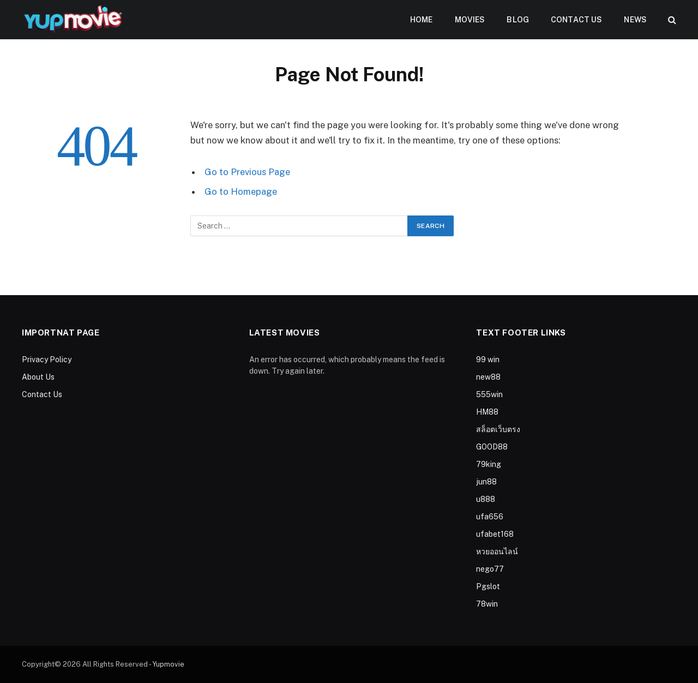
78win (487, 604)
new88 (488, 377)
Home (421, 19)
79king (488, 464)
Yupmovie (168, 664)
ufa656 (489, 516)
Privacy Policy (46, 359)
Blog (518, 19)
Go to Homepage (240, 191)
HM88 (487, 412)
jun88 (486, 481)
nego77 (490, 569)
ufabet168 (495, 534)
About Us (38, 377)
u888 (485, 499)
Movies (470, 19)
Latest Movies (284, 332)
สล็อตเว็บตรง (498, 429)
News (635, 19)
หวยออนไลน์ (497, 551)
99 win (488, 359)
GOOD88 (492, 446)
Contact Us (576, 19)
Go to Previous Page (247, 171)
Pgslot (488, 586)
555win (489, 394)
